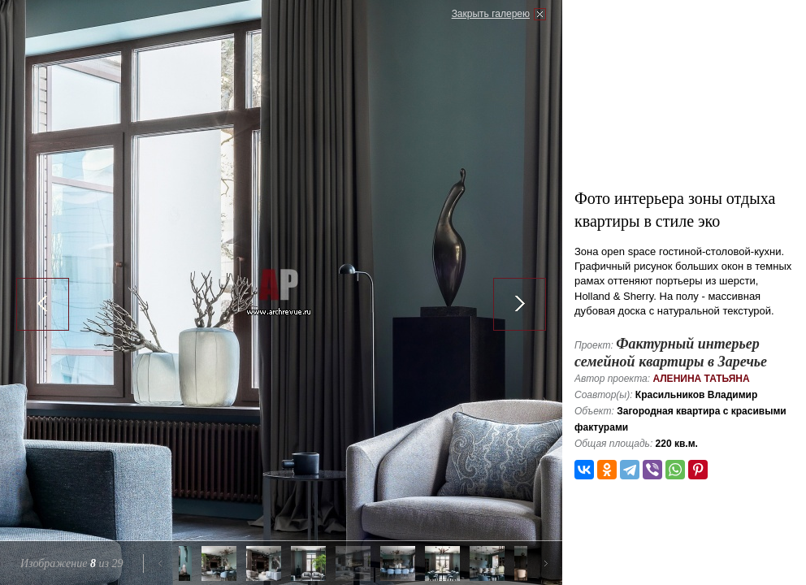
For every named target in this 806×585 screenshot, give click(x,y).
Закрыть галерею (491, 14)
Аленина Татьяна (700, 378)
